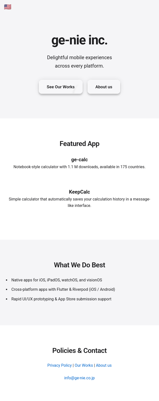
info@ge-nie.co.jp (79, 378)
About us (104, 365)
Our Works (84, 365)
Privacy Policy (59, 365)
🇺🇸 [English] (7, 7)
